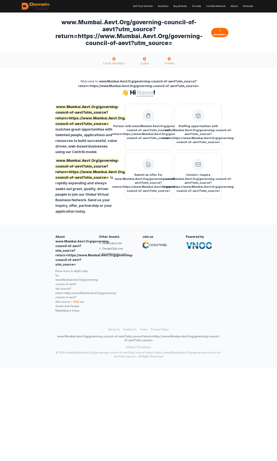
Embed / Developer (138, 347)
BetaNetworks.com (112, 254)
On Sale (196, 6)
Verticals (248, 6)
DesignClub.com (111, 248)
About (234, 6)
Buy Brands (180, 6)
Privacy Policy (160, 329)
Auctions (163, 6)
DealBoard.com (110, 243)
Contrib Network (216, 6)
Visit (76, 301)
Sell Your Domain (143, 6)
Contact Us (130, 329)
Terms (144, 329)
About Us (114, 329)
